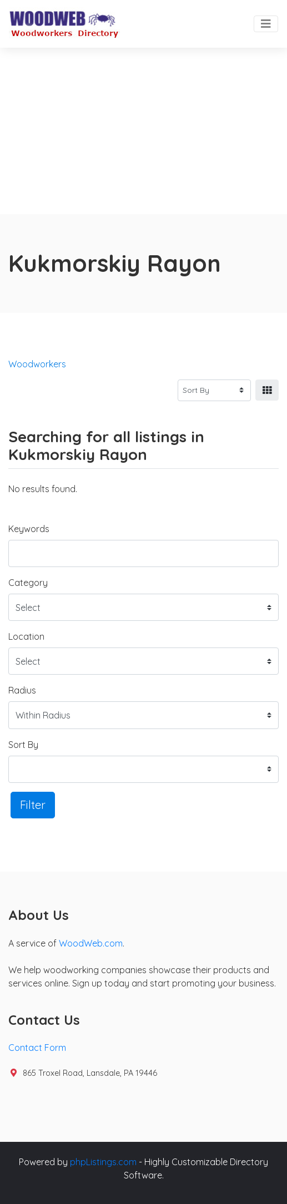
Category (28, 582)
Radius (22, 690)
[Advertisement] (143, 131)
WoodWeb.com (91, 943)
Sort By (23, 744)
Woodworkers (37, 364)
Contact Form (37, 1047)
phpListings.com (103, 1161)
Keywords (28, 528)
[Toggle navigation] (266, 24)
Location (26, 636)
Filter (33, 805)
